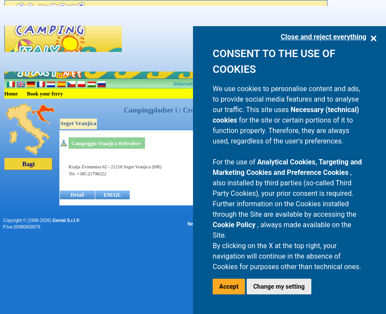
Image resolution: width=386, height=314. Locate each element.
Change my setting (279, 286)
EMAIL (112, 195)
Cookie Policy (235, 225)
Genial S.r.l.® (65, 220)
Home (11, 94)
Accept (228, 286)
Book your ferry (45, 94)
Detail (77, 195)
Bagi (28, 163)
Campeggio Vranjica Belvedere (106, 143)
